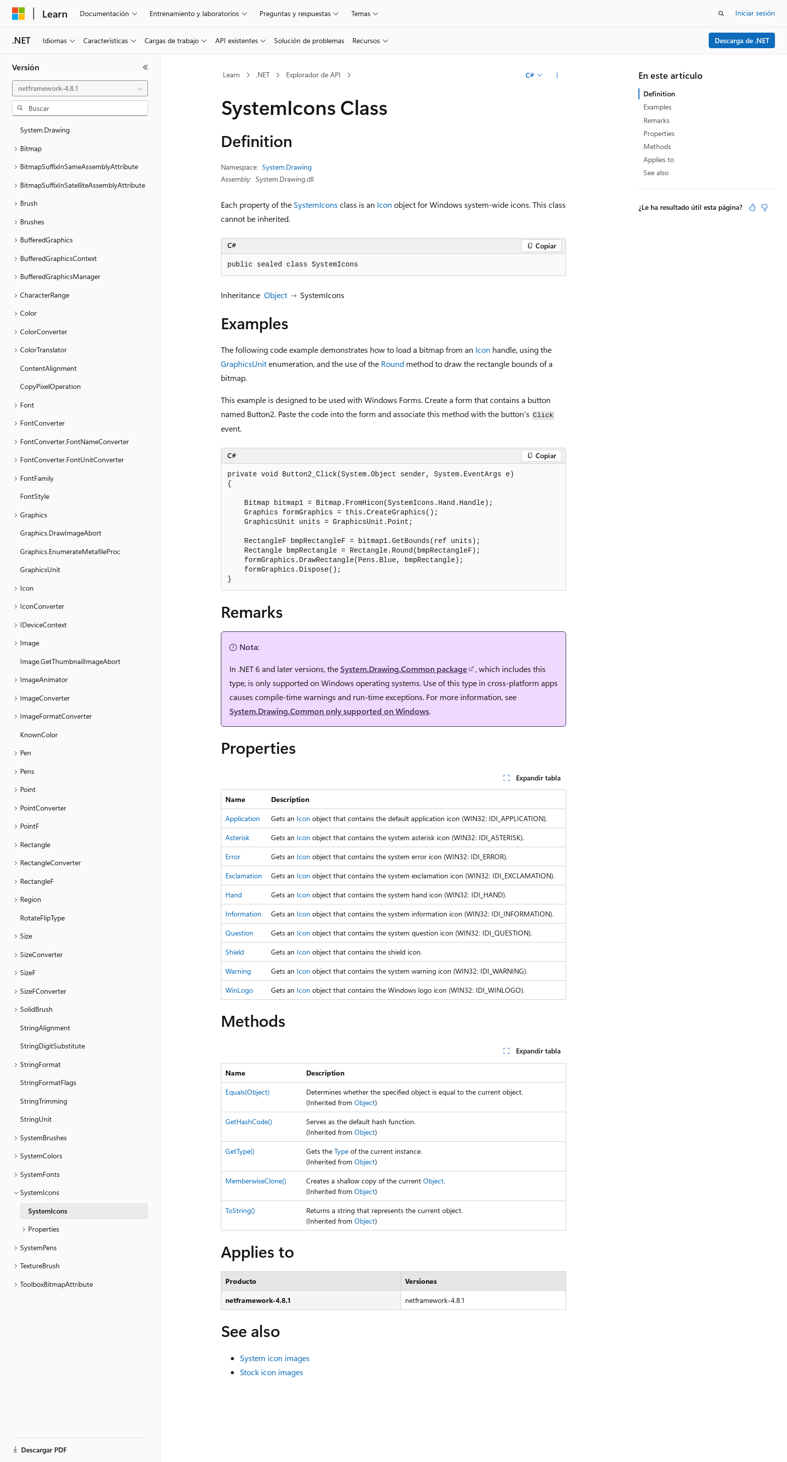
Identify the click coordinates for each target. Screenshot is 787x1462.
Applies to (658, 159)
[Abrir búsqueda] (721, 14)
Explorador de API (313, 74)
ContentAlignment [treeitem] (48, 368)
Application (242, 818)
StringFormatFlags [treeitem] (48, 1082)
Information (243, 913)
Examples (657, 106)
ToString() (240, 1210)
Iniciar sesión (755, 13)
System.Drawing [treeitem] (45, 130)
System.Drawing (287, 167)
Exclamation (243, 875)
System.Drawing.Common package (403, 668)
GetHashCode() (248, 1121)
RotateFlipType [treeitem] (42, 917)
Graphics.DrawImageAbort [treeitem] (60, 533)
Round (392, 363)
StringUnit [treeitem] (36, 1119)
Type (341, 1151)
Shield (234, 952)
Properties (659, 133)
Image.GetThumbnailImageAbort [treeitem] (70, 661)
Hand (233, 894)
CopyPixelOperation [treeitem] (50, 386)
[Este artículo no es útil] (764, 207)
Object (275, 295)
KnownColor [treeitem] (39, 734)
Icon (384, 204)
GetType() (239, 1151)
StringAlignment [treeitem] (45, 1027)
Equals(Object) (247, 1092)
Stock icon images (271, 1372)
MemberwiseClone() (255, 1180)
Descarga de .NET (742, 40)
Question (239, 933)
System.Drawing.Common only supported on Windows (329, 711)
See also (656, 172)
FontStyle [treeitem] (34, 496)
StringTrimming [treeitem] (43, 1101)
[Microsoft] (18, 13)
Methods (657, 146)
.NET (263, 74)
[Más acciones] (557, 75)
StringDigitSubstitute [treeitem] (52, 1045)
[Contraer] (145, 67)
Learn (231, 74)
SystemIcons (316, 204)
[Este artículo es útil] (752, 207)
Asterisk (237, 837)
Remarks (656, 120)
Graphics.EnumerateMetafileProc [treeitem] (70, 551)
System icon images (275, 1358)
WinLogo (239, 990)
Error (232, 856)
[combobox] (80, 88)
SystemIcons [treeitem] (47, 1211)
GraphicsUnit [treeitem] (40, 569)
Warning (238, 971)
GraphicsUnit (244, 363)
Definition (659, 93)
